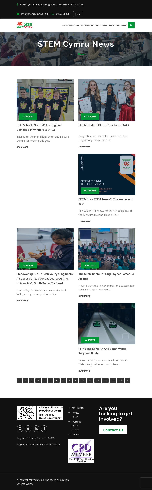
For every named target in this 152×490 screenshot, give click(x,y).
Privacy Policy (75, 414)
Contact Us (113, 429)
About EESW (108, 25)
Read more (22, 147)
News (98, 25)
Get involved (87, 25)
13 (105, 380)
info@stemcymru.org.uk (33, 13)
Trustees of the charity (76, 425)
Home (64, 25)
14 (113, 380)
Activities (74, 25)
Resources (121, 25)
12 (97, 380)
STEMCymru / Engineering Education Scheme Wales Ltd (50, 4)
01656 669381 (61, 13)
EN (77, 14)
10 (82, 380)
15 (120, 380)
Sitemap (76, 434)
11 (90, 380)
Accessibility (76, 407)
